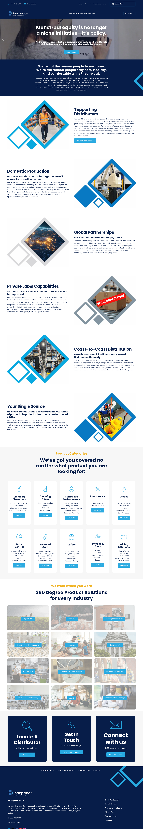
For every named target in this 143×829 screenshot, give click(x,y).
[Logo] (18, 13)
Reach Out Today (115, 754)
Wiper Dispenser (83, 770)
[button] (88, 4)
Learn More (71, 52)
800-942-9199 (16, 4)
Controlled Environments (66, 770)
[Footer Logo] (20, 793)
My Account (129, 13)
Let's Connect (27, 754)
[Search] (123, 4)
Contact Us (31, 4)
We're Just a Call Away (71, 752)
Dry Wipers (96, 770)
